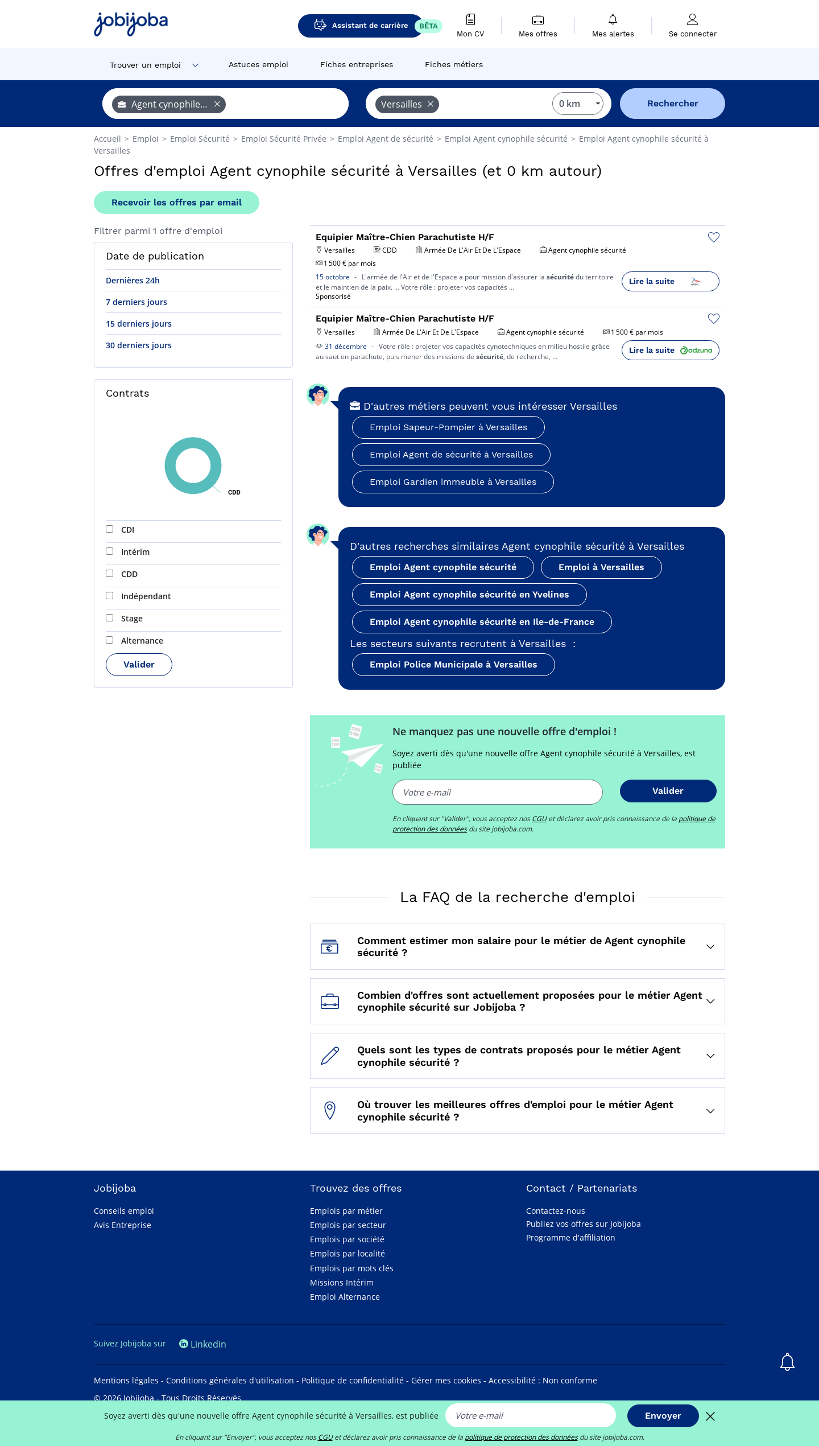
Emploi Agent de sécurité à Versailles (451, 454)
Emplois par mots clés (352, 1268)
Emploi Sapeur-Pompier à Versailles (448, 427)
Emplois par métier (346, 1210)
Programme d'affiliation (570, 1237)
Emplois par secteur (348, 1225)
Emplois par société (347, 1239)
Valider (139, 664)
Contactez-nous (555, 1210)
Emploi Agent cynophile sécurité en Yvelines (469, 594)
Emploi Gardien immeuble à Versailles (453, 481)
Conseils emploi (124, 1210)
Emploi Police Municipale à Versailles (453, 664)
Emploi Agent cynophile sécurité (443, 567)
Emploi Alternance (345, 1296)
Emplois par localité (347, 1253)
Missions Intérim (342, 1282)
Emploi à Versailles (601, 567)
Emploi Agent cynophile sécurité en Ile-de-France (482, 621)
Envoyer (663, 1415)
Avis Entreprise (122, 1225)
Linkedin (202, 1344)
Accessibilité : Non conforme (543, 1380)
